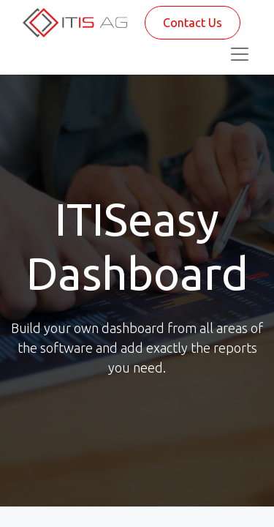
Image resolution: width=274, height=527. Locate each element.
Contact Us (192, 22)
